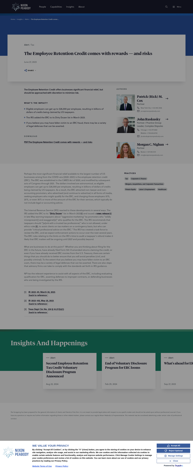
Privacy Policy (61, 466)
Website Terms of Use (42, 466)
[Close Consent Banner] (173, 461)
